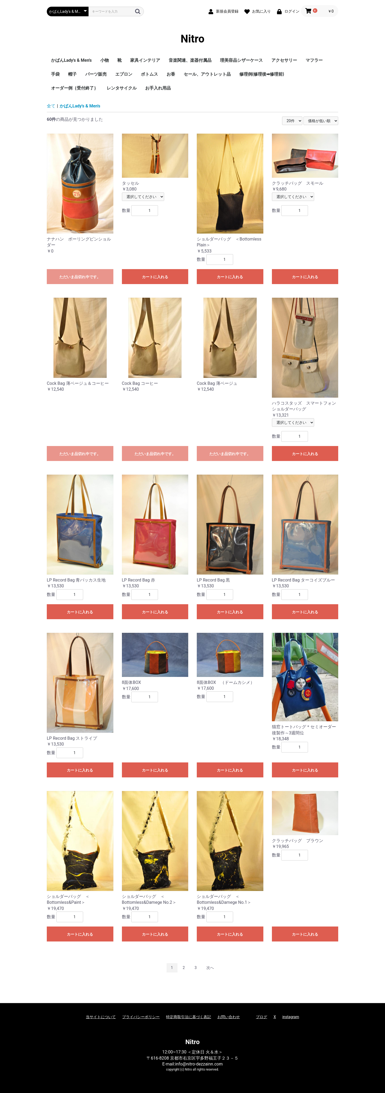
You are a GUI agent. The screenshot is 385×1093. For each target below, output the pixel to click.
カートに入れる (155, 277)
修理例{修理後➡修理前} (261, 74)
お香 (171, 74)
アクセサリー (284, 60)
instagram (290, 1017)
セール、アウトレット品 (207, 74)
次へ (210, 968)
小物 (104, 60)
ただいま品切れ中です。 (80, 277)
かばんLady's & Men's (71, 60)
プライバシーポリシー (141, 1017)
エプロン (123, 74)
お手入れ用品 (158, 88)
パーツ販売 (96, 74)
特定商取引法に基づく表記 (188, 1017)
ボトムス (149, 74)
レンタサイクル (122, 88)
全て (51, 105)
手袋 (55, 74)
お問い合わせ (228, 1017)
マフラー (314, 60)
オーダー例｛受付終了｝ (74, 88)
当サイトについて (101, 1017)
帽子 (72, 74)
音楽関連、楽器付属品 (190, 60)
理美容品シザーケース (241, 60)
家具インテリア (145, 60)
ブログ (261, 1017)
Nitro (193, 39)
